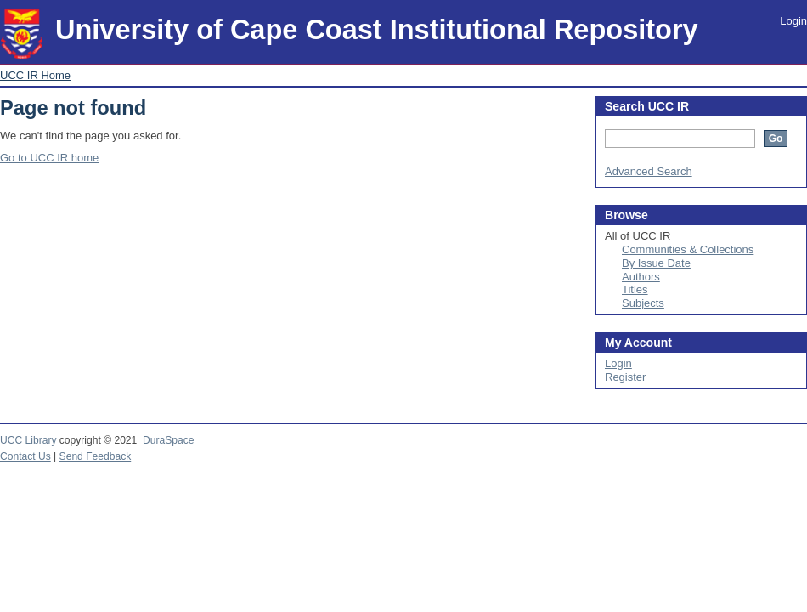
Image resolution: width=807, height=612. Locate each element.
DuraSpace (168, 440)
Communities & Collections (687, 249)
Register (625, 377)
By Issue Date (656, 263)
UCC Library (28, 440)
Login (793, 20)
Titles (635, 289)
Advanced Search (648, 171)
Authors (641, 276)
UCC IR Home (35, 75)
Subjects (643, 303)
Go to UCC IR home (49, 157)
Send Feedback (95, 456)
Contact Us (25, 456)
